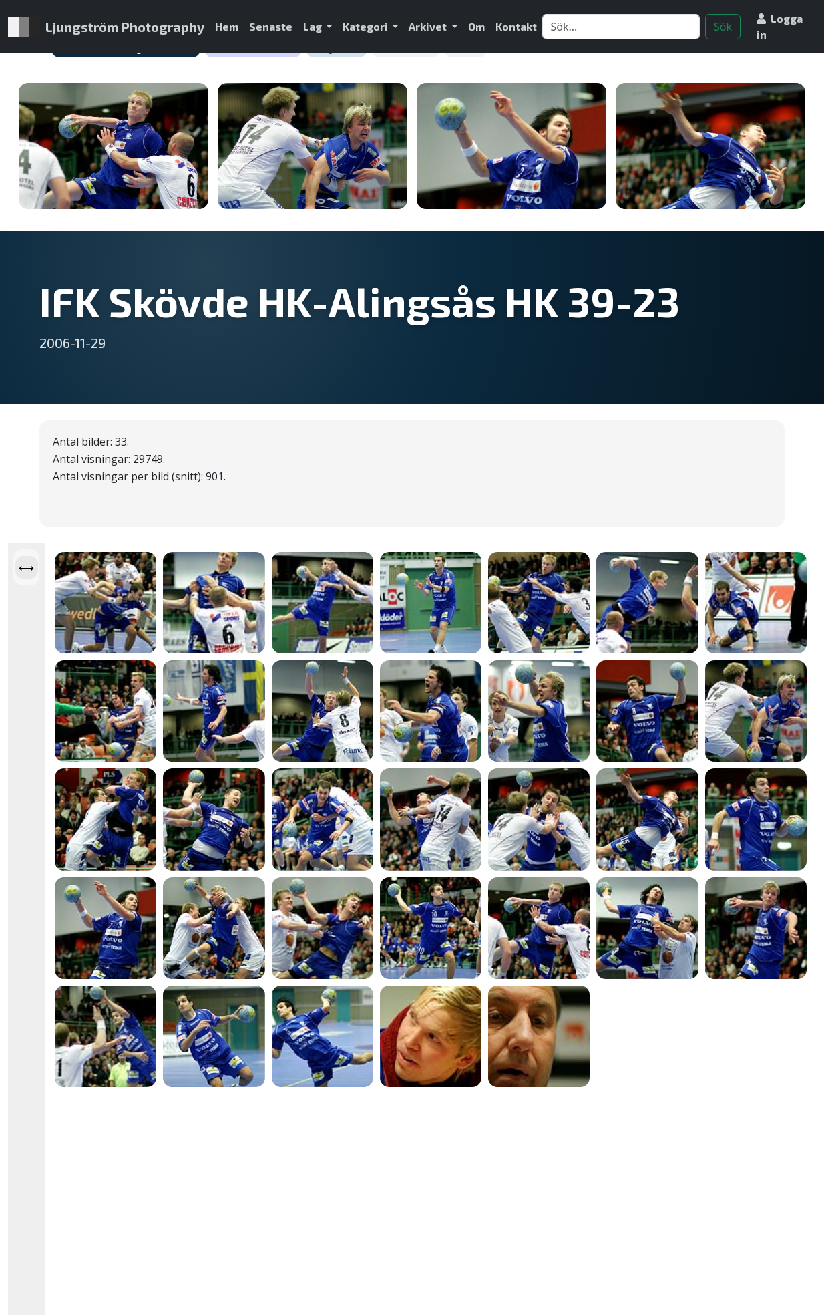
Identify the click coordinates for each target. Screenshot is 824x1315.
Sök (723, 26)
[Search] (621, 26)
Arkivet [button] (429, 26)
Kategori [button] (366, 26)
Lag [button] (313, 26)
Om (476, 26)
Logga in (780, 26)
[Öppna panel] (26, 567)
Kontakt (516, 26)
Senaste (270, 26)
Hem (226, 26)
